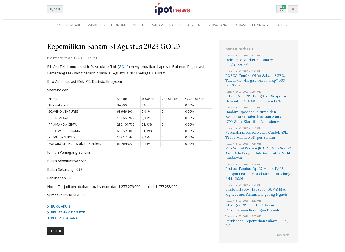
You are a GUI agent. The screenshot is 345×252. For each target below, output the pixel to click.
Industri (139, 25)
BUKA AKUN (58, 206)
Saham (157, 25)
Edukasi (239, 25)
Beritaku (73, 25)
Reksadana (217, 25)
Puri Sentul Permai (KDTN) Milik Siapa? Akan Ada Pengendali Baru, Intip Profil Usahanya (258, 153)
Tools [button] (281, 25)
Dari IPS (175, 25)
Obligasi (195, 25)
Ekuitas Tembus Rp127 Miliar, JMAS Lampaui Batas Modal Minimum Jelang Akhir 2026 (257, 173)
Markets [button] (96, 25)
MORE (283, 235)
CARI (55, 9)
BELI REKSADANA (62, 218)
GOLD (123, 66)
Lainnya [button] (260, 25)
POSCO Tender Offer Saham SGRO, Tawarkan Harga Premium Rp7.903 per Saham (255, 80)
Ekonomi (118, 25)
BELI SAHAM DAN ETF (66, 212)
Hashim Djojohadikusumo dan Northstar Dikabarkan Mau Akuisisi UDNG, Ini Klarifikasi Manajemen (254, 117)
